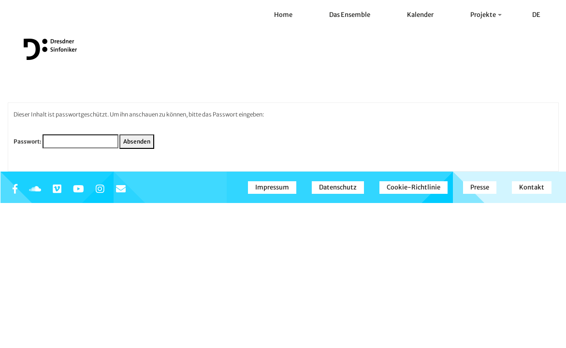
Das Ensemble (349, 15)
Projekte (486, 15)
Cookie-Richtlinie (413, 187)
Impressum (272, 187)
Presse (479, 187)
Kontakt (531, 187)
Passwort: (66, 141)
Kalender (420, 15)
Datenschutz (338, 187)
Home (283, 15)
